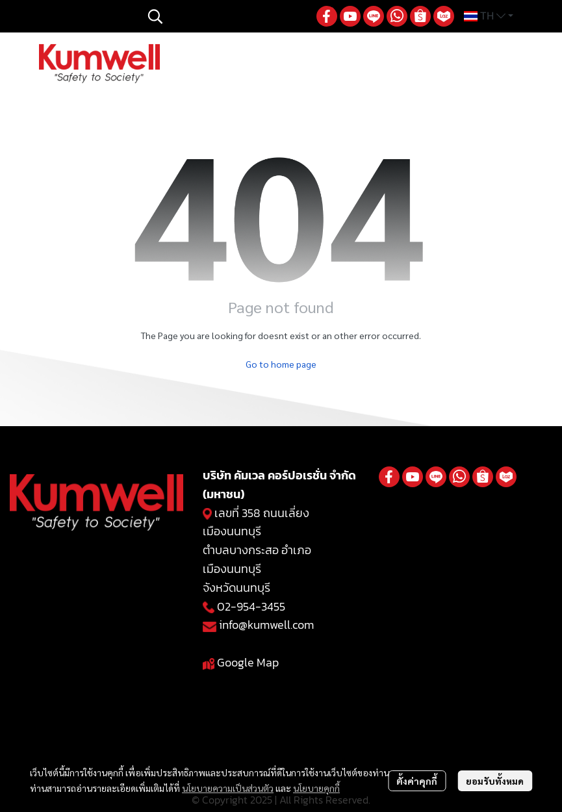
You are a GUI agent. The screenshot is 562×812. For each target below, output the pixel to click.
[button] (225, 16)
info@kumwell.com (266, 624)
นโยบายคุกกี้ (316, 788)
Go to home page (281, 364)
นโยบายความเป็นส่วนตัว (228, 788)
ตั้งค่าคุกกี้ (416, 781)
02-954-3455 (251, 606)
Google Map (248, 662)
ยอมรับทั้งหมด (495, 781)
